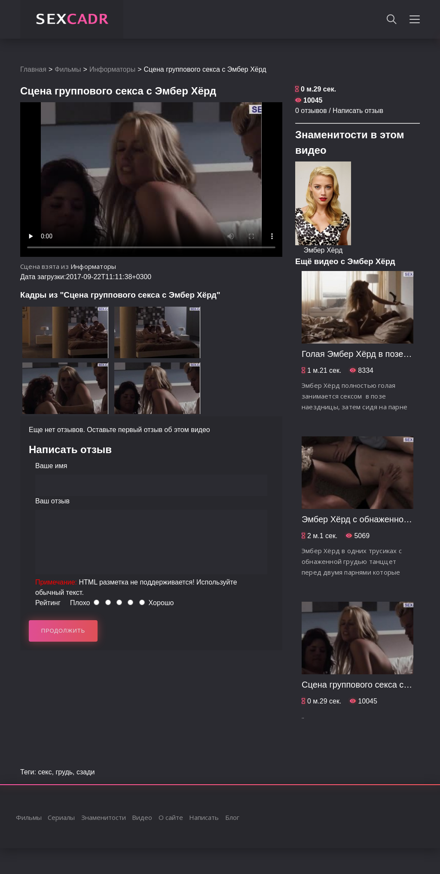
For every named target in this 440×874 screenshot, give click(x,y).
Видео (142, 817)
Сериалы (61, 817)
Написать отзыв (358, 110)
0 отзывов (311, 110)
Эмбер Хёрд (323, 250)
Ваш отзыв (52, 501)
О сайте (171, 817)
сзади (85, 772)
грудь (64, 772)
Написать (204, 817)
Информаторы (112, 69)
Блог (232, 817)
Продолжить (63, 630)
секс (45, 772)
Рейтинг (48, 602)
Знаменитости (103, 817)
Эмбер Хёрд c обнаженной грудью (370, 519)
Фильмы (68, 69)
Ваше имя (51, 465)
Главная (33, 69)
